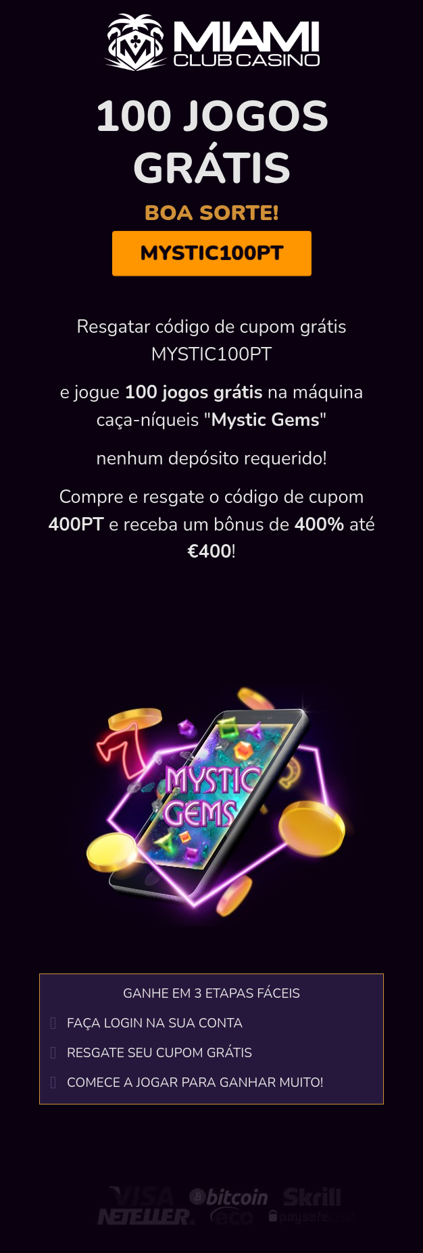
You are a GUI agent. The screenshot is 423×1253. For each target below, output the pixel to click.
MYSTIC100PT (211, 254)
